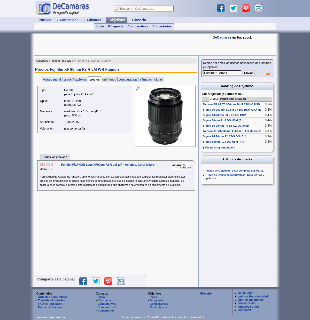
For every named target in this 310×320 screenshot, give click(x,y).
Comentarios (161, 26)
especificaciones (75, 79)
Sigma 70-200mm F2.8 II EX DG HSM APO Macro (234, 109)
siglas (158, 79)
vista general (52, 79)
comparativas (128, 79)
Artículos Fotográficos (53, 296)
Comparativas (137, 26)
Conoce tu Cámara (50, 307)
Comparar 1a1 (107, 307)
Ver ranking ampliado (219, 147)
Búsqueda (115, 26)
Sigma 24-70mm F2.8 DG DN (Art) (224, 136)
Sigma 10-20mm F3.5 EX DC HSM (224, 115)
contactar (244, 310)
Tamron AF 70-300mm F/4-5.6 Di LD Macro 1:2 (232, 131)
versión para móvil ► (51, 317)
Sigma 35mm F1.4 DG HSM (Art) (223, 141)
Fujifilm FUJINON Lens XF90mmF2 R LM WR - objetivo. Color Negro (108, 164)
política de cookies (251, 300)
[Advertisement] (122, 44)
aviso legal (245, 293)
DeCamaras (222, 37)
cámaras (146, 79)
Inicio (100, 26)
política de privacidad (253, 296)
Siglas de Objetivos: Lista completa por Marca (235, 170)
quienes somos (248, 306)
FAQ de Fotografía (50, 303)
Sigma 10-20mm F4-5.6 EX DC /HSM (226, 125)
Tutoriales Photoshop (52, 300)
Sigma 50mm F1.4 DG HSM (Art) (223, 120)
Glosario (206, 293)
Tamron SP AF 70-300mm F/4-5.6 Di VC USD (231, 104)
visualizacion (247, 303)
